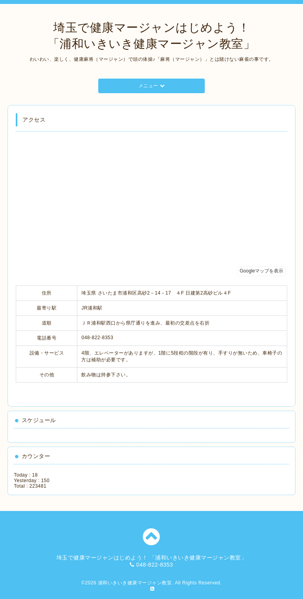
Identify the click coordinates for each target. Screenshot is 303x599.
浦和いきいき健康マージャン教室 (135, 583)
